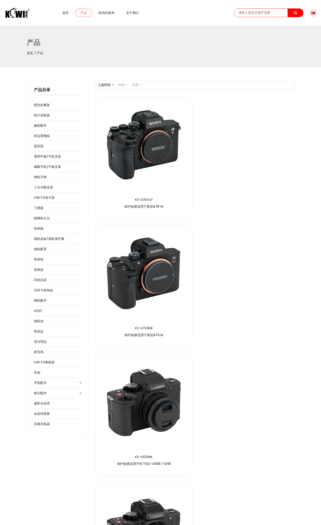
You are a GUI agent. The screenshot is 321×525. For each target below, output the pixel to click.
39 (217, 481)
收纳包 (38, 262)
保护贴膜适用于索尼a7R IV (126, 173)
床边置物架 (42, 138)
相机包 (38, 323)
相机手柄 (40, 179)
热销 (123, 87)
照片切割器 (42, 117)
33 (172, 481)
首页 (65, 14)
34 (180, 481)
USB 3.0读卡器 (44, 200)
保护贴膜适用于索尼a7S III (194, 173)
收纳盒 (38, 272)
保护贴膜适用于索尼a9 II (263, 453)
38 (210, 481)
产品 (83, 14)
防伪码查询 (106, 14)
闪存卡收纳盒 (43, 292)
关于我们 (132, 14)
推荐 (137, 87)
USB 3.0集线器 (44, 364)
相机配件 (40, 303)
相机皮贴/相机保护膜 (49, 241)
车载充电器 (42, 426)
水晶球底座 (42, 416)
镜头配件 (40, 395)
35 (187, 481)
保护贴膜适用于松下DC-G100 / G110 (263, 173)
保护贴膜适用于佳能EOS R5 (263, 266)
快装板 (38, 231)
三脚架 (38, 210)
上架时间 (106, 87)
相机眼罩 (40, 251)
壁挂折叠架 (42, 107)
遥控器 (38, 148)
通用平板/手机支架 (47, 159)
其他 (37, 375)
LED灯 (38, 313)
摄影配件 (40, 128)
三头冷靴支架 (43, 190)
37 (202, 481)
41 (232, 481)
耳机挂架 (40, 282)
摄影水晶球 (42, 406)
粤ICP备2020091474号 (119, 517)
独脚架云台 (42, 220)
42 (240, 481)
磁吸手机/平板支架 (47, 169)
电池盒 (38, 334)
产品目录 (42, 92)
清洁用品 (40, 344)
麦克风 (38, 354)
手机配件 (40, 385)
